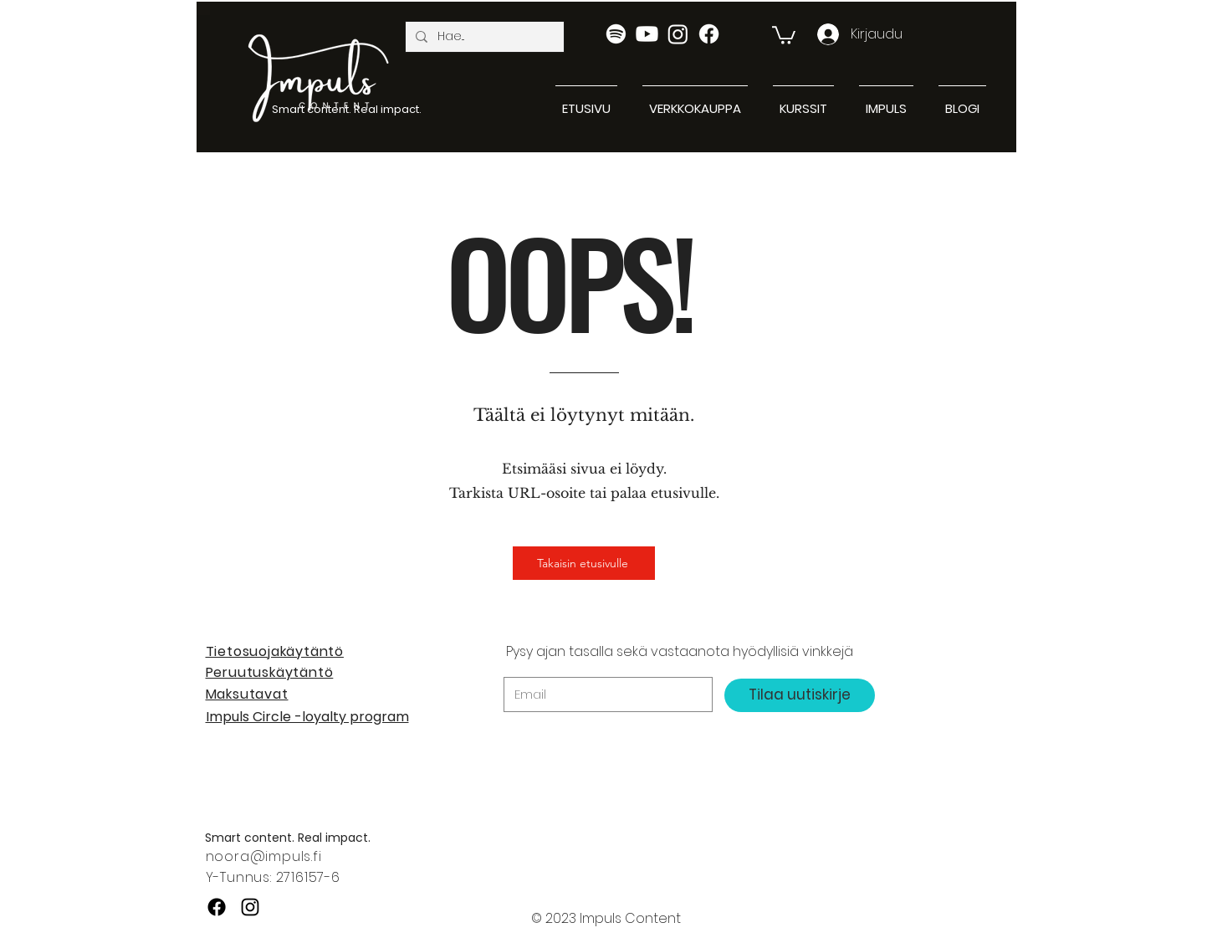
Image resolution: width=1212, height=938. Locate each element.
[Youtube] (647, 34)
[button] (783, 34)
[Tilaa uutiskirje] (799, 695)
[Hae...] (483, 37)
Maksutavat (247, 694)
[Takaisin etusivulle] (584, 563)
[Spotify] (616, 34)
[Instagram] (678, 34)
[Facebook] (709, 34)
